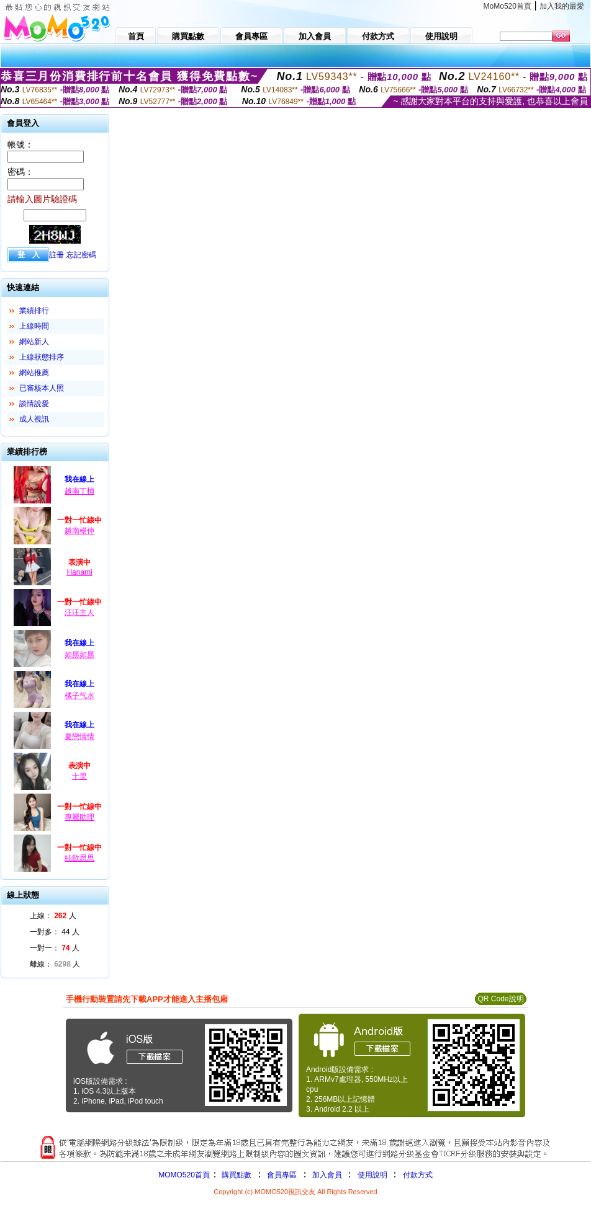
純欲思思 (79, 858)
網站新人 (34, 341)
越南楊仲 (79, 530)
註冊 (56, 254)
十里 (79, 776)
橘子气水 (79, 695)
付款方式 (418, 1175)
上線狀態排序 (41, 357)
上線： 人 (53, 915)
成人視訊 (34, 419)
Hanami (79, 572)
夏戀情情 (79, 736)
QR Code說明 (500, 998)
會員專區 (282, 1175)
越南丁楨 (79, 491)
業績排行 (34, 310)
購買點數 (235, 1175)
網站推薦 (34, 372)
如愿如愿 (79, 654)
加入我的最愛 (561, 6)
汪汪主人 (79, 612)
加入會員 (327, 1175)
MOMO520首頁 (184, 1175)
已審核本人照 (41, 388)
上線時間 (34, 326)
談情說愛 (34, 403)
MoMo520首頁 (507, 6)
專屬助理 (79, 817)
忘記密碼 (81, 254)
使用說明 (372, 1175)
